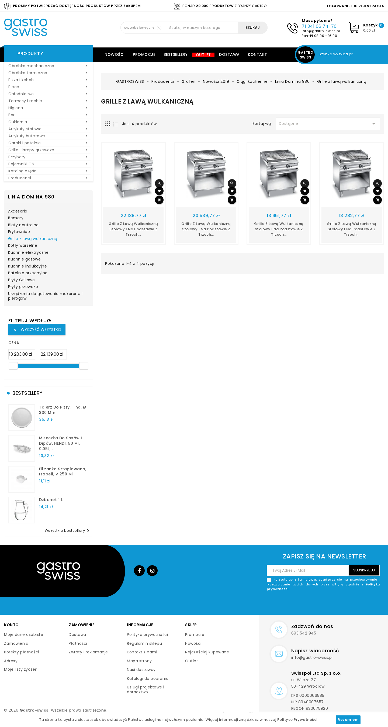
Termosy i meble (48, 101)
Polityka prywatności (147, 634)
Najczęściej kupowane (207, 652)
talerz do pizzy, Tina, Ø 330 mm (62, 409)
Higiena (48, 108)
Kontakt (257, 54)
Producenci (48, 178)
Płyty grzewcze (23, 286)
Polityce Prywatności (297, 719)
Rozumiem (348, 719)
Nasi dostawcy (141, 669)
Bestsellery (176, 54)
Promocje (144, 54)
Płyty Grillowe (21, 280)
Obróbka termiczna (48, 73)
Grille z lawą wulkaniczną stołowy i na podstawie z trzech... (133, 229)
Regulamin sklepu (144, 643)
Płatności (78, 643)
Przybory (48, 157)
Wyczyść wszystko (37, 329)
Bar (48, 115)
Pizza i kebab (48, 80)
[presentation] (339, 604)
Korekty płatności (21, 652)
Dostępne (328, 124)
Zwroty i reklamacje (88, 652)
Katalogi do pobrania (147, 678)
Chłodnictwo (48, 94)
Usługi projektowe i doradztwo (145, 689)
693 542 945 (303, 633)
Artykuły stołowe (48, 129)
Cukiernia (48, 122)
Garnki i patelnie (48, 143)
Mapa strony (139, 661)
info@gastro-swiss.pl (321, 31)
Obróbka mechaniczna (48, 65)
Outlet (203, 54)
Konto (11, 624)
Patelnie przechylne (28, 273)
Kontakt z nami (142, 652)
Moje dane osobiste (23, 634)
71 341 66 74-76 (319, 26)
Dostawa (229, 54)
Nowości (115, 54)
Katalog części (48, 171)
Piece (48, 87)
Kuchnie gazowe (24, 259)
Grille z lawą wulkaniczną (32, 238)
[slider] (13, 366)
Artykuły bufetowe (48, 136)
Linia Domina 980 (31, 196)
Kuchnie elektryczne (28, 252)
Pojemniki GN (48, 164)
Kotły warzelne (22, 245)
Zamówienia (16, 643)
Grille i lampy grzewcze (48, 150)
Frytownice (19, 231)
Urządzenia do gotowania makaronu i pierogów (45, 296)
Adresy (11, 661)
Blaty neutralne (23, 225)
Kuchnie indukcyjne (27, 266)
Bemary (15, 218)
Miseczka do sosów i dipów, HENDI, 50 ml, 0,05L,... (60, 443)
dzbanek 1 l (51, 499)
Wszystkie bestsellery (68, 530)
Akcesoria (17, 211)
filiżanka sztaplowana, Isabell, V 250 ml (62, 471)
